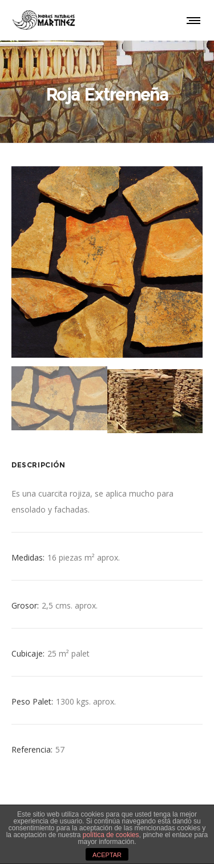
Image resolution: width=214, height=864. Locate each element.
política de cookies (111, 835)
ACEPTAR (107, 854)
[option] (107, 262)
